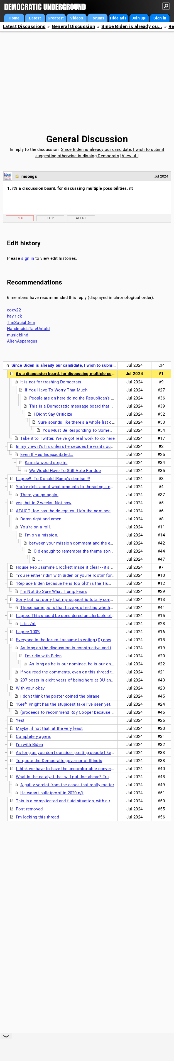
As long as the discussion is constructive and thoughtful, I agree (82, 647)
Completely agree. (33, 736)
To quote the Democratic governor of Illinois (59, 760)
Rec (19, 218)
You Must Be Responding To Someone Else (84, 430)
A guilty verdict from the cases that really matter (67, 784)
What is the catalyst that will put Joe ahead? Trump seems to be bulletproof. (90, 776)
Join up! (139, 18)
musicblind (17, 335)
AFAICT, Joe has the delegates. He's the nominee (63, 510)
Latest (35, 18)
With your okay (30, 688)
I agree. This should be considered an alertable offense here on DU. (81, 615)
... (40, 559)
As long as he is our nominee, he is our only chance (79, 663)
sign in (27, 258)
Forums (97, 18)
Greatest (56, 18)
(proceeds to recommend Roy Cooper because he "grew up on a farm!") (89, 712)
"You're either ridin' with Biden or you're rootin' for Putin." (70, 575)
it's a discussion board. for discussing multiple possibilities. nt (76, 373)
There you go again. (39, 494)
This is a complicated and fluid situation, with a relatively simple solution (87, 800)
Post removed (29, 809)
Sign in (159, 18)
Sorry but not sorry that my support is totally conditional (70, 599)
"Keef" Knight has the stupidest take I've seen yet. (63, 704)
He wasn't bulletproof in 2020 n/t (52, 792)
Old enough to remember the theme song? (74, 551)
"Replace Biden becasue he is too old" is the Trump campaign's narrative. (86, 583)
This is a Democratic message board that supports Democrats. (90, 406)
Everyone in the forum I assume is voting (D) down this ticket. (76, 639)
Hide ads (118, 18)
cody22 (14, 310)
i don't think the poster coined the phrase (60, 696)
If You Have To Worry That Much (56, 390)
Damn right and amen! (41, 518)
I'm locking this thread (37, 817)
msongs (29, 176)
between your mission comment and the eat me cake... (82, 543)
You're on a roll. (35, 527)
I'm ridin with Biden (43, 655)
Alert (81, 218)
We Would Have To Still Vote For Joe (65, 470)
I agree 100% (28, 631)
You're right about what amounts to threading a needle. (69, 486)
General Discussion (73, 26)
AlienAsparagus (22, 341)
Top (50, 218)
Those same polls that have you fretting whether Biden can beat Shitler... (90, 607)
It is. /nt (28, 623)
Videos (76, 18)
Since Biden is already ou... (131, 26)
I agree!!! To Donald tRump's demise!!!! (53, 478)
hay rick (14, 316)
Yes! (20, 720)
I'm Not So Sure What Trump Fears (53, 591)
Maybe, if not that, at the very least (49, 728)
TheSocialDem (21, 322)
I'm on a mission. (41, 535)
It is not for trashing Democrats (51, 382)
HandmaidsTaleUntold (28, 328)
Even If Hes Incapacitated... (46, 454)
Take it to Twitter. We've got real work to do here (67, 438)
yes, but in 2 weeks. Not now (43, 502)
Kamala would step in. (46, 462)
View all (130, 155)
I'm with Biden (29, 744)
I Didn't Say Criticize (53, 414)
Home (14, 18)
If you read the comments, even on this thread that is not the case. (84, 672)
